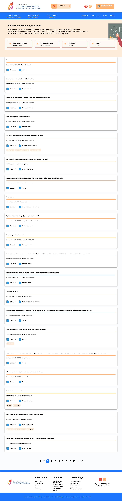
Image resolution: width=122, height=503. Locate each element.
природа (30, 429)
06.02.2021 (18, 357)
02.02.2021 (18, 376)
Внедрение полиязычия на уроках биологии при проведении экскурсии (30, 438)
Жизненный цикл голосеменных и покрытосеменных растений (27, 159)
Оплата (37, 485)
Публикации (39, 483)
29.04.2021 (18, 220)
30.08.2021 (18, 102)
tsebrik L (28, 376)
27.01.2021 (17, 419)
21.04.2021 (18, 258)
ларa (26, 201)
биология (11, 150)
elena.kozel (29, 315)
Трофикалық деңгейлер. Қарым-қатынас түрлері (22, 216)
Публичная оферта (43, 496)
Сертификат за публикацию (57, 481)
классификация (20, 429)
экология (10, 343)
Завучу (55, 490)
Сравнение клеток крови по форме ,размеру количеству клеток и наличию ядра (32, 272)
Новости (85, 16)
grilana (27, 357)
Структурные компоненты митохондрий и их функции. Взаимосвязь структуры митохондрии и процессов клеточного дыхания (48, 253)
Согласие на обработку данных (31, 496)
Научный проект (27, 448)
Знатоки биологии (12, 291)
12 (82, 461)
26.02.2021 (18, 334)
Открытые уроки (58, 486)
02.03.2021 (18, 315)
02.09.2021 (18, 83)
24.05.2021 (18, 164)
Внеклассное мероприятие (30, 207)
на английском (36, 150)
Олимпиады (14, 16)
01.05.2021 (18, 201)
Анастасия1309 (29, 140)
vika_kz (27, 164)
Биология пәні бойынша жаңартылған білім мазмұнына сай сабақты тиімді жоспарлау (34, 178)
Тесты (24, 320)
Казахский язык (75, 485)
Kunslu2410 (28, 296)
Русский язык (74, 487)
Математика (74, 483)
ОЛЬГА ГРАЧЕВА (30, 83)
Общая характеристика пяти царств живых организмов (24, 414)
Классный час (57, 488)
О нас (105, 16)
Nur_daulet (28, 64)
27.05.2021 (18, 140)
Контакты (95, 16)
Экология (17, 405)
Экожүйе (9, 60)
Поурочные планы (58, 484)
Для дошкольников (76, 489)
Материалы (52, 16)
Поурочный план (27, 89)
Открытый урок (27, 126)
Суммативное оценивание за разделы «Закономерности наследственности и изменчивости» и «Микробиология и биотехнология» (49, 310)
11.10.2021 (17, 64)
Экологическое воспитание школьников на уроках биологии (26, 329)
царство (10, 429)
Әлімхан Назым (29, 183)
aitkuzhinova (28, 419)
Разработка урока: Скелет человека (18, 116)
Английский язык (75, 481)
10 (74, 461)
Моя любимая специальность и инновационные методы (24, 372)
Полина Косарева (30, 121)
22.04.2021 (18, 239)
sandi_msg (28, 443)
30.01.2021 (18, 395)
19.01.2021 (17, 443)
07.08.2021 (18, 121)
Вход (112, 16)
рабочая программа (23, 150)
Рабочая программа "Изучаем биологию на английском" (24, 135)
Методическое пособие (29, 145)
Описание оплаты (52, 496)
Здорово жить (11, 197)
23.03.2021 (18, 296)
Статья (24, 70)
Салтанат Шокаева (30, 334)
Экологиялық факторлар (14, 390)
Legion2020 (28, 395)
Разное (24, 382)
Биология (13, 70)
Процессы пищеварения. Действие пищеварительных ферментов (28, 97)
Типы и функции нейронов (15, 235)
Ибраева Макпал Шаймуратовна (35, 220)
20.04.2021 (18, 277)
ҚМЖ (9, 405)
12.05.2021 (18, 183)
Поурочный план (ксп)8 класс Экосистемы (20, 78)
